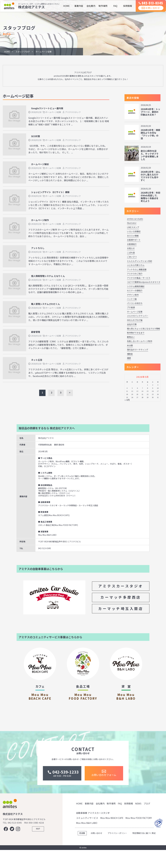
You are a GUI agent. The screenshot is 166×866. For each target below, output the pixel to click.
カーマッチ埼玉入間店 (120, 608)
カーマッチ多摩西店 (120, 597)
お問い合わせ (148, 11)
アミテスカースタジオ (120, 585)
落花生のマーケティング (137, 349)
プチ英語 (131, 307)
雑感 (129, 358)
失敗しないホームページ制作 (139, 341)
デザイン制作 (133, 294)
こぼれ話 (131, 252)
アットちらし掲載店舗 (136, 269)
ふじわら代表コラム (135, 265)
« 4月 (127, 399)
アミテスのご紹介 (134, 273)
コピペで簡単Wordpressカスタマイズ (143, 282)
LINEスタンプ (133, 227)
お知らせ (131, 248)
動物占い (131, 337)
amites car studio (135, 218)
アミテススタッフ (73, 112)
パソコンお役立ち (134, 303)
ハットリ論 (132, 299)
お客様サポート (134, 239)
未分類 (130, 345)
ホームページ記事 (53, 112)
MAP (38, 847)
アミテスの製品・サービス (138, 277)
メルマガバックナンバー (137, 315)
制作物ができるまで (135, 332)
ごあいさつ (132, 256)
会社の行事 (132, 324)
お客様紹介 (132, 244)
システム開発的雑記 (135, 286)
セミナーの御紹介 (134, 290)
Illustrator (131, 223)
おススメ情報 (133, 235)
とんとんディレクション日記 (139, 261)
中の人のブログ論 (134, 320)
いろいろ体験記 (134, 231)
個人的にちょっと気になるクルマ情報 (143, 328)
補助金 (130, 353)
